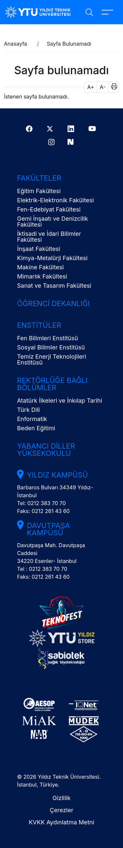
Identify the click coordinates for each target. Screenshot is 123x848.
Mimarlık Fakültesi (42, 276)
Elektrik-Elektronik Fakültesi (55, 200)
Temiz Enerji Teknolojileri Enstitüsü (51, 359)
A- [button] (103, 87)
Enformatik (32, 418)
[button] (112, 87)
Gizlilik (61, 797)
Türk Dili (28, 409)
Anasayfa (15, 43)
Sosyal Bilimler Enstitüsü (51, 347)
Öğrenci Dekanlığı (53, 303)
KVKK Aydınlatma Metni (61, 822)
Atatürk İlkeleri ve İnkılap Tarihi (59, 400)
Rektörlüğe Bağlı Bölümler (52, 384)
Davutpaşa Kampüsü (48, 529)
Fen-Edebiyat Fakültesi (49, 209)
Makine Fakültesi (40, 267)
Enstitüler (39, 325)
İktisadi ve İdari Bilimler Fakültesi (49, 236)
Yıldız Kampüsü (57, 475)
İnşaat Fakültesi (38, 248)
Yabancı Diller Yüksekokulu (46, 449)
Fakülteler (39, 178)
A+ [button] (90, 87)
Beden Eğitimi (36, 428)
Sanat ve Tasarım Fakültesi (54, 285)
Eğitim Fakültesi (39, 191)
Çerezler (61, 810)
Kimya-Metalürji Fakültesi (52, 258)
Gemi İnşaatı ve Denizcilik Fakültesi (52, 221)
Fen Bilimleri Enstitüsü (47, 338)
